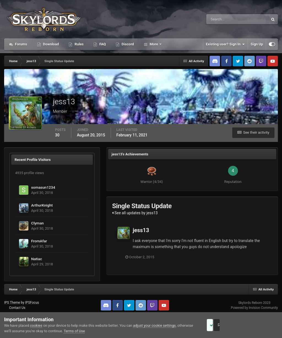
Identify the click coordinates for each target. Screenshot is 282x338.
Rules (78, 44)
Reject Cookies (259, 325)
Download (50, 44)
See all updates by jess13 (135, 213)
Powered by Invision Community (254, 308)
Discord (127, 44)
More (154, 44)
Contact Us (17, 308)
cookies (36, 325)
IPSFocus (32, 302)
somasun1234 (43, 187)
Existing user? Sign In (225, 44)
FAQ (102, 44)
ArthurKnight (42, 205)
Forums (20, 44)
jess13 (141, 230)
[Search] (220, 19)
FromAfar (39, 241)
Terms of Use (90, 331)
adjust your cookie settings (154, 325)
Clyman (37, 223)
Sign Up (257, 44)
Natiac (36, 259)
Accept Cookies (217, 325)
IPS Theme (12, 302)
